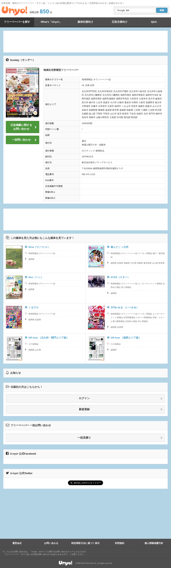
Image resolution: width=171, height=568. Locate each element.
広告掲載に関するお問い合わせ (24, 127)
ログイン (120, 398)
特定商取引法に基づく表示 (85, 543)
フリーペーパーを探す (17, 22)
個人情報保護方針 (154, 543)
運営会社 (17, 543)
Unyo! (14, 10)
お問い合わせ (51, 543)
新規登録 (121, 409)
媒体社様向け (85, 22)
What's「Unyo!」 (51, 22)
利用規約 (119, 543)
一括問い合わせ (24, 139)
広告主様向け (120, 22)
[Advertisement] (85, 41)
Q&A (154, 22)
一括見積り (119, 437)
